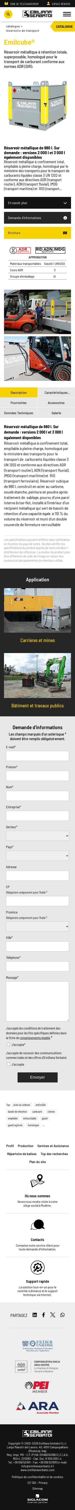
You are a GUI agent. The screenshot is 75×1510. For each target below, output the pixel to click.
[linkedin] (35, 1315)
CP (8, 887)
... (43, 1125)
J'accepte (18, 1064)
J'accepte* (18, 1044)
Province (12, 912)
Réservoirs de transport (22, 30)
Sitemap (37, 1488)
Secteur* (11, 827)
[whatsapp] (62, 1315)
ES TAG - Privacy (38, 1482)
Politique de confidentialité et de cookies (37, 1477)
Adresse (11, 867)
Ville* (9, 937)
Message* (12, 977)
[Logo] (38, 14)
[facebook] (43, 1315)
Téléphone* (13, 957)
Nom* (9, 787)
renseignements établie (35, 1038)
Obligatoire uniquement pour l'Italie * (26, 892)
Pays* (9, 847)
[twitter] (52, 1315)
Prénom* (11, 767)
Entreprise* (13, 807)
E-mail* (11, 747)
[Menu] (67, 14)
